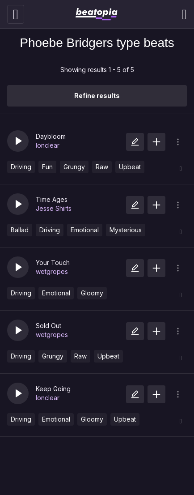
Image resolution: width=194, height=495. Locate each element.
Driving (21, 167)
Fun (47, 167)
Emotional (85, 230)
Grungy (74, 167)
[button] (18, 141)
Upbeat (130, 167)
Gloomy (92, 293)
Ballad (20, 230)
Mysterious (126, 230)
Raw (102, 167)
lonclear (47, 145)
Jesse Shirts (54, 208)
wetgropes (52, 271)
